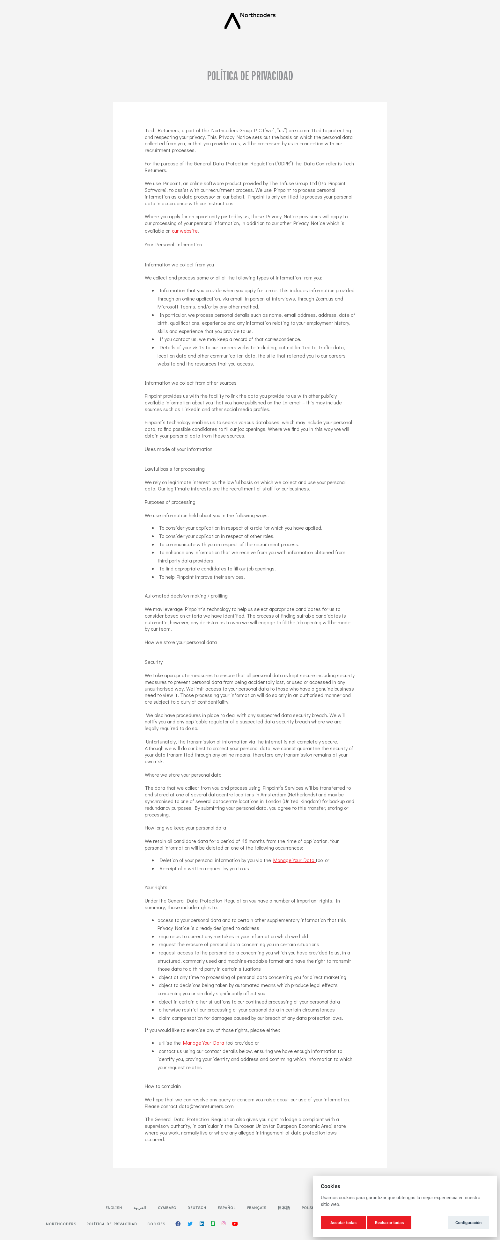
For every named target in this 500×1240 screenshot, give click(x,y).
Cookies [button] (156, 1223)
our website (185, 230)
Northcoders (61, 1223)
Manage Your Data (294, 860)
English (114, 1207)
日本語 (284, 1207)
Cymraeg (167, 1207)
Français (256, 1207)
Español (227, 1207)
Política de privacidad (111, 1223)
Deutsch (197, 1207)
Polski (309, 1207)
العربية (140, 1207)
